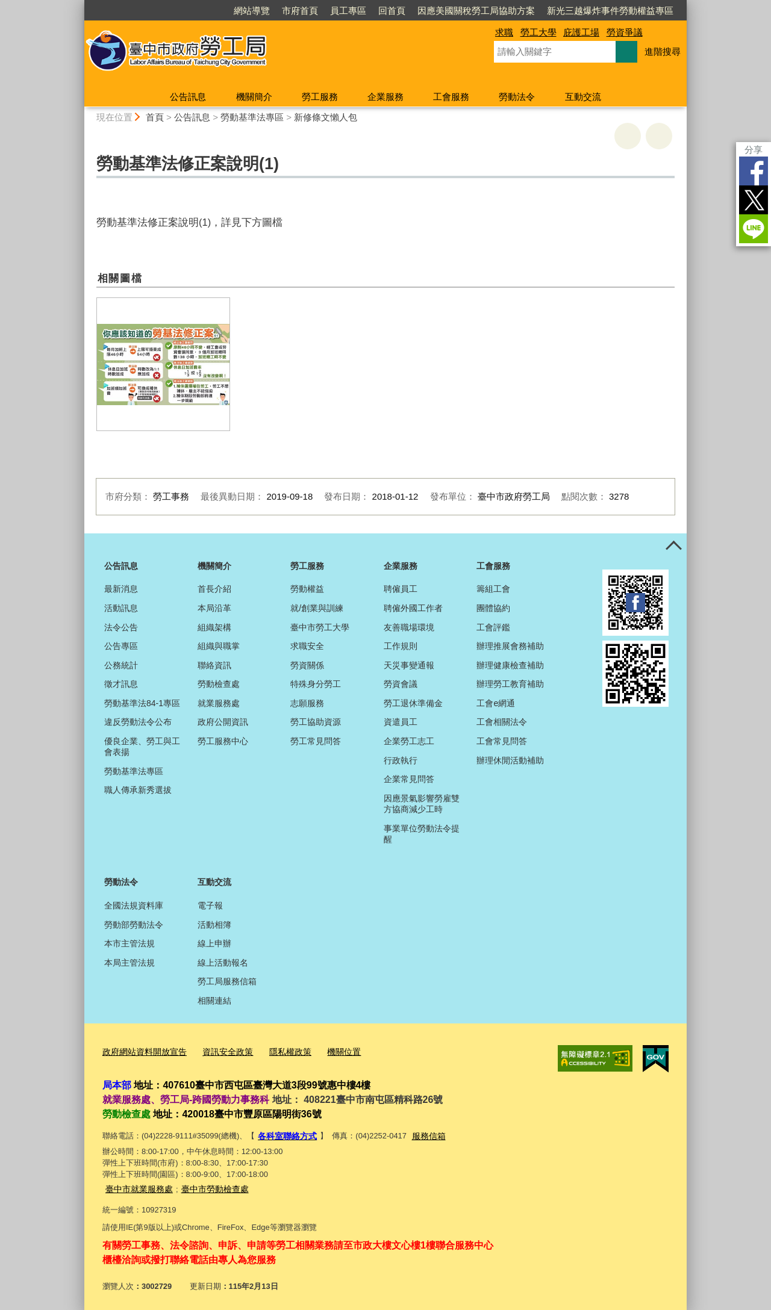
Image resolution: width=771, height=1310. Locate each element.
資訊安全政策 (219, 1050)
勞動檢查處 (219, 684)
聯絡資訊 (214, 665)
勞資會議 (400, 684)
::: (79, 5)
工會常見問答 (501, 741)
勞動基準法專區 (252, 117)
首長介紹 (214, 589)
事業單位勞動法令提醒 (422, 834)
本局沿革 (214, 608)
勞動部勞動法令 (133, 925)
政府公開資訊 (223, 722)
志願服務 (307, 703)
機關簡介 (254, 97)
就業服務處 (219, 703)
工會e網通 (495, 703)
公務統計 (121, 665)
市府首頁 (300, 10)
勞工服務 (320, 97)
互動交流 (583, 97)
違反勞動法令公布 (138, 722)
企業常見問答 (409, 779)
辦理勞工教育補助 (510, 684)
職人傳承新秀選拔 (138, 790)
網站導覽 (252, 10)
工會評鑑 (493, 627)
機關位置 (330, 1050)
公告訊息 (188, 97)
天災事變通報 (409, 665)
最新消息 (121, 589)
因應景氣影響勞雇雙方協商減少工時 (422, 803)
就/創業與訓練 (316, 608)
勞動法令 (517, 97)
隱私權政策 (279, 1050)
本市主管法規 (129, 943)
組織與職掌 (219, 646)
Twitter (753, 199)
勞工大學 (538, 32)
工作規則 (400, 646)
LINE (753, 228)
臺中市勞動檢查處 (207, 1184)
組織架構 (214, 627)
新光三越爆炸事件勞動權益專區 (610, 10)
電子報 (210, 905)
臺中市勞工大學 (319, 627)
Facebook (753, 171)
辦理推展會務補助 (510, 646)
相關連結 (214, 1000)
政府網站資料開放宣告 (141, 1050)
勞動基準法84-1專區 (142, 703)
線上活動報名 (223, 962)
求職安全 (307, 646)
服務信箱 (423, 1132)
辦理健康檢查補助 (510, 665)
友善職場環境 (409, 627)
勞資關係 (307, 665)
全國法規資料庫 (133, 905)
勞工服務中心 (223, 741)
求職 (504, 32)
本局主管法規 (129, 962)
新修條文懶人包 (325, 117)
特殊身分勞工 (315, 684)
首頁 (155, 117)
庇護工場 (581, 32)
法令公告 (121, 627)
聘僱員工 (400, 589)
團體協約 (493, 608)
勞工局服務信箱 (227, 981)
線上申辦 (214, 943)
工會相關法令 (501, 722)
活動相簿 (214, 925)
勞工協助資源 (315, 722)
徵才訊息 (121, 684)
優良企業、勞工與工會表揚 (142, 746)
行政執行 (400, 760)
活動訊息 (121, 608)
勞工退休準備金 (413, 703)
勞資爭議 (625, 32)
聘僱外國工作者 (413, 608)
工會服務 (451, 97)
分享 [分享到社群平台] (753, 149)
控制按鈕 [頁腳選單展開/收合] (673, 546)
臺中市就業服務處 (136, 1184)
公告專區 (121, 646)
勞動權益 (307, 589)
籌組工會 (493, 589)
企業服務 (385, 97)
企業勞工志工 (409, 741)
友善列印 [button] (627, 136)
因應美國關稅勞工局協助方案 (476, 10)
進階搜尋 (663, 51)
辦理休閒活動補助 (510, 760)
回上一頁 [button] (659, 136)
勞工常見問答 (315, 741)
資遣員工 (400, 722)
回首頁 (391, 10)
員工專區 (348, 10)
